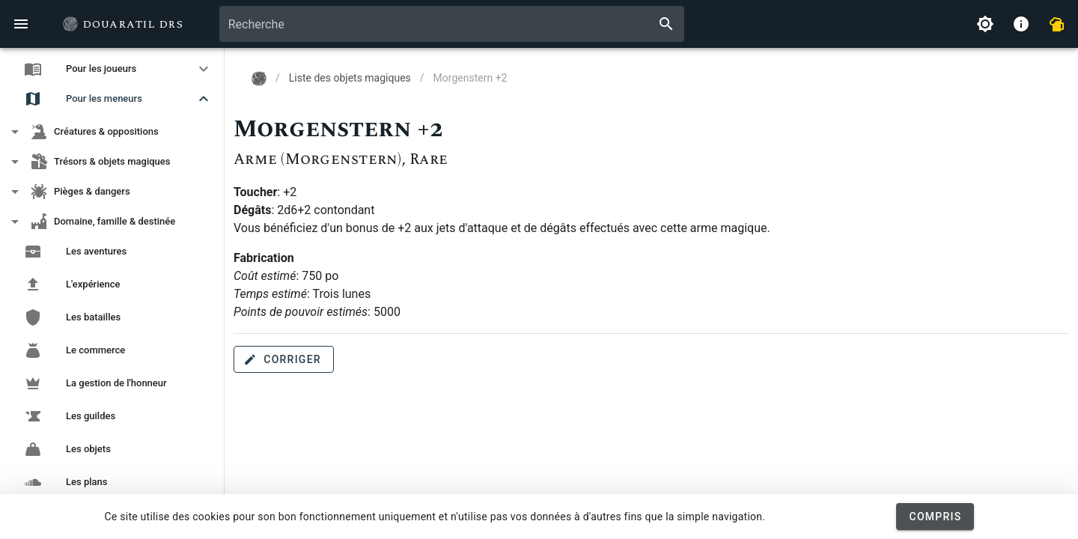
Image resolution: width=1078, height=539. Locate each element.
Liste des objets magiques (350, 78)
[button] (112, 69)
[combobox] (451, 24)
